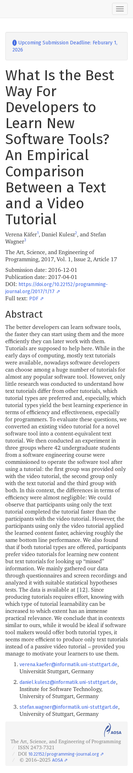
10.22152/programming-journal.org (63, 754)
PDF (33, 299)
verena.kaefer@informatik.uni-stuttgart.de (68, 665)
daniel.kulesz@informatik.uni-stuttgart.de (68, 682)
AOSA (57, 760)
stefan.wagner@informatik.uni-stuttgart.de (69, 707)
